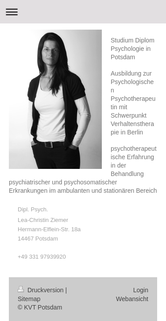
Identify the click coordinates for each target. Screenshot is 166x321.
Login (140, 290)
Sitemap (29, 298)
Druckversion (41, 290)
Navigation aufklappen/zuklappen (83, 11)
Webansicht (132, 298)
